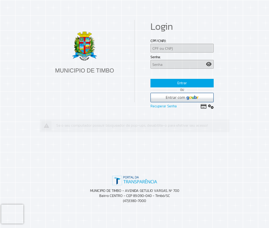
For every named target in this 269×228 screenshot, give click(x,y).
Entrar (182, 83)
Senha (155, 57)
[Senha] (182, 64)
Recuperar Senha (163, 106)
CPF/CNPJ (158, 40)
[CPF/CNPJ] (182, 48)
